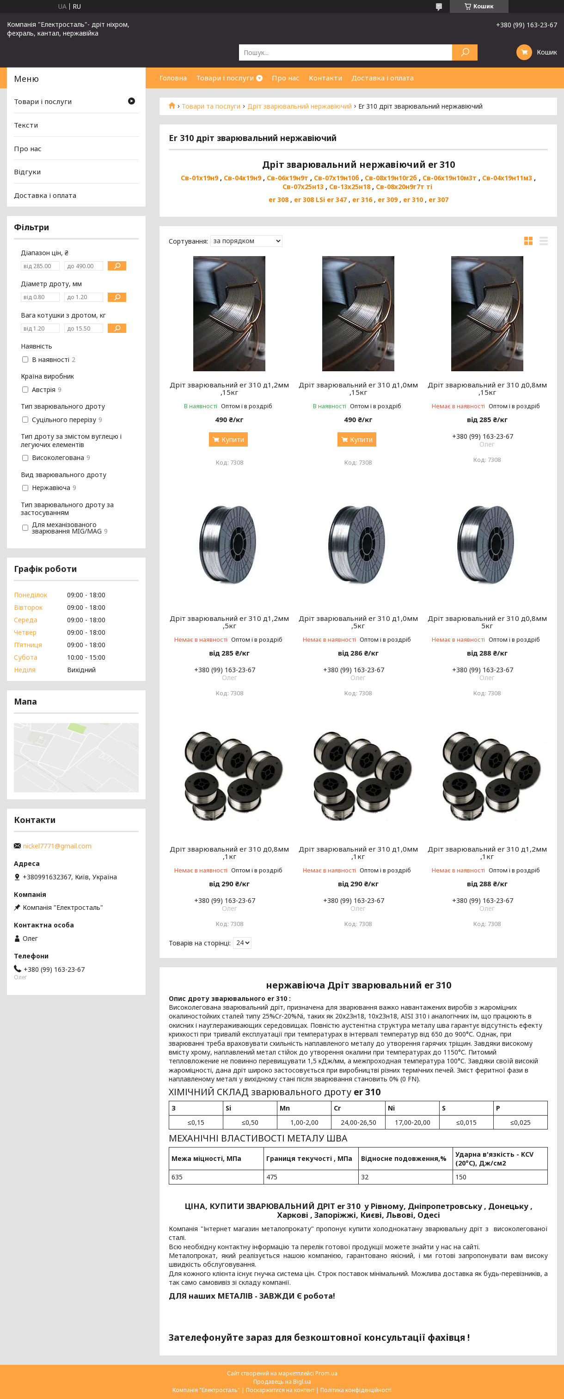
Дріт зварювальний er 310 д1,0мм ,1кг (358, 852)
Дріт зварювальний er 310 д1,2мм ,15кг (229, 388)
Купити (232, 439)
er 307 (438, 199)
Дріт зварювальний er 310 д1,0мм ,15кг (358, 388)
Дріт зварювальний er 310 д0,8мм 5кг (487, 621)
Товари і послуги (225, 77)
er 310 (413, 199)
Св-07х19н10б (336, 177)
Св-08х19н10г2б (391, 177)
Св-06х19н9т (287, 177)
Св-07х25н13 (303, 186)
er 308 (278, 199)
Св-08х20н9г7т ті (404, 186)
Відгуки (27, 171)
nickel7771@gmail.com (57, 846)
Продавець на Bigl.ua (282, 1382)
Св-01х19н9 (199, 177)
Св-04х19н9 (242, 177)
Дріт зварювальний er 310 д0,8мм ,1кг (229, 852)
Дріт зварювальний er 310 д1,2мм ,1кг (487, 852)
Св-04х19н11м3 (507, 177)
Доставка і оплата (382, 77)
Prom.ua (326, 1373)
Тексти (26, 124)
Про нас (286, 77)
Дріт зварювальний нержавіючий (299, 106)
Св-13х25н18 (349, 186)
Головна (173, 77)
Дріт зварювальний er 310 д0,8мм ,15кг (487, 388)
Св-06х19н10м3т (450, 177)
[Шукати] (465, 52)
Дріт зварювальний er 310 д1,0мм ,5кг (358, 621)
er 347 (337, 199)
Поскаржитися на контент (280, 1390)
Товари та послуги (211, 106)
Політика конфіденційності (356, 1390)
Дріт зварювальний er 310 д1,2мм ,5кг (229, 621)
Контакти (325, 77)
